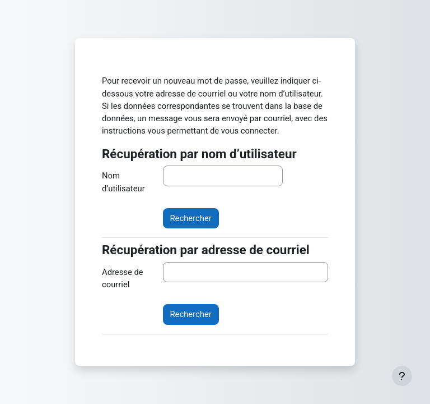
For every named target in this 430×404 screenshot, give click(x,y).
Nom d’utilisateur (123, 182)
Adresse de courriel (122, 278)
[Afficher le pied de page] (402, 376)
